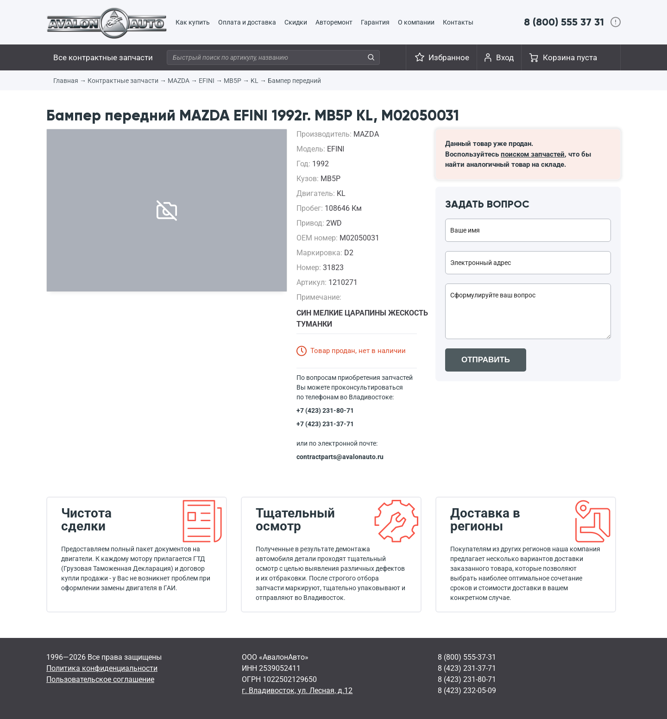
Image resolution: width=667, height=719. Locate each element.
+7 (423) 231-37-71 (325, 424)
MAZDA (178, 80)
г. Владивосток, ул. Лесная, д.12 (297, 690)
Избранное (448, 57)
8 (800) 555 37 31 (564, 22)
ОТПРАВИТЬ (485, 359)
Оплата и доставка (247, 22)
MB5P (232, 80)
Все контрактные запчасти (103, 57)
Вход (505, 57)
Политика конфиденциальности (101, 668)
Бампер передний (294, 80)
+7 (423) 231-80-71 (325, 410)
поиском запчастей (533, 154)
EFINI (206, 80)
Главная (65, 80)
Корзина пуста (570, 57)
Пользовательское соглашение (100, 679)
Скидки (295, 22)
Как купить (193, 22)
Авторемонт (333, 22)
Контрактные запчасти (123, 80)
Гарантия (375, 22)
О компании (416, 22)
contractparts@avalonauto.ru (340, 456)
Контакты (458, 22)
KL (254, 80)
